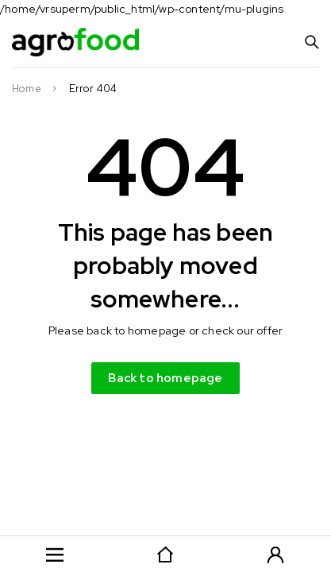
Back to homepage (165, 378)
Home (26, 89)
